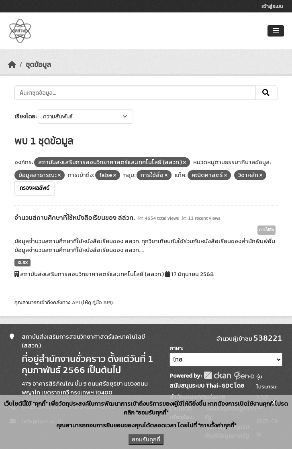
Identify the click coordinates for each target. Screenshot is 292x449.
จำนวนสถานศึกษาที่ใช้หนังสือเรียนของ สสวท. (75, 218)
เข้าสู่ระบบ (272, 6)
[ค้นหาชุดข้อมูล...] (135, 92)
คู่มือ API (101, 302)
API (76, 302)
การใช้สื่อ (266, 230)
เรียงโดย (24, 116)
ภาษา (175, 348)
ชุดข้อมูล (38, 64)
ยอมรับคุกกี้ (146, 439)
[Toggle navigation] (275, 31)
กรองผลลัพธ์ (34, 188)
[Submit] (266, 92)
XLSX (22, 262)
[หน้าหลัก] (12, 64)
